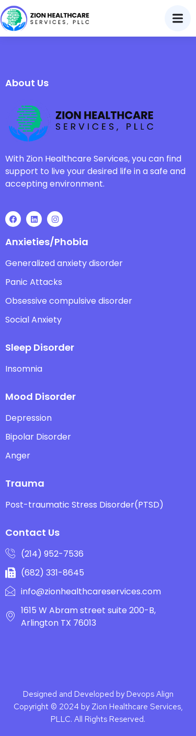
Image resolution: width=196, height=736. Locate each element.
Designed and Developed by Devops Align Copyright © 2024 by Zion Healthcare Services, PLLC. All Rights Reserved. (98, 706)
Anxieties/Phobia (46, 241)
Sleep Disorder (39, 347)
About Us (27, 82)
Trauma (24, 483)
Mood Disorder (40, 396)
